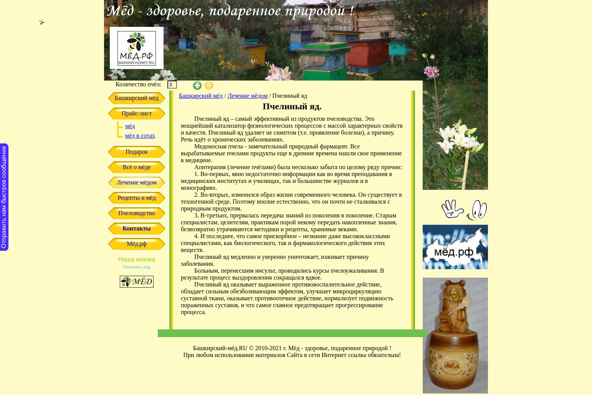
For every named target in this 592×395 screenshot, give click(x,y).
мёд (130, 126)
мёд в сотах (140, 135)
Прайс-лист (137, 113)
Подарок (137, 151)
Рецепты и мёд (136, 197)
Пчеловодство (136, 213)
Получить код (137, 267)
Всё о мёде (136, 167)
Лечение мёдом (137, 182)
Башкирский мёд (137, 98)
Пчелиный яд (289, 95)
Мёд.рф (137, 243)
